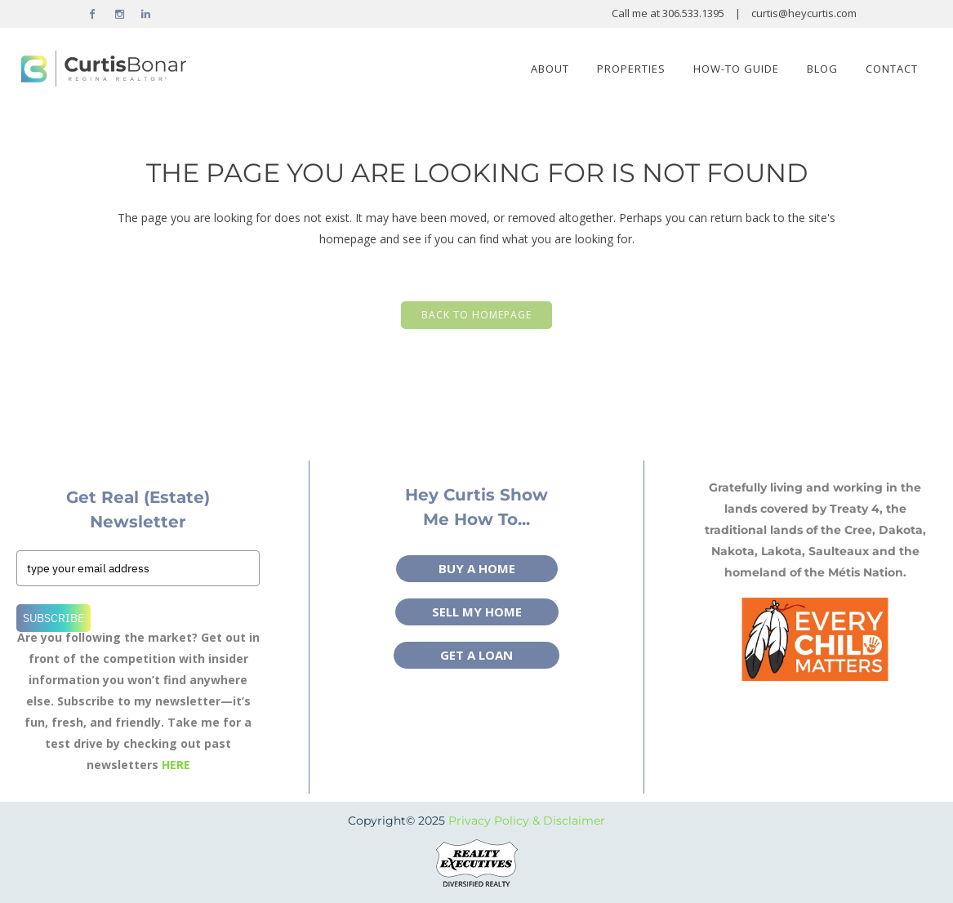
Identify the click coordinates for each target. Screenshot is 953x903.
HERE (176, 764)
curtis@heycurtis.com (804, 13)
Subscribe (53, 618)
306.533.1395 (694, 13)
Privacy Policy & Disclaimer (526, 820)
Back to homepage (476, 315)
